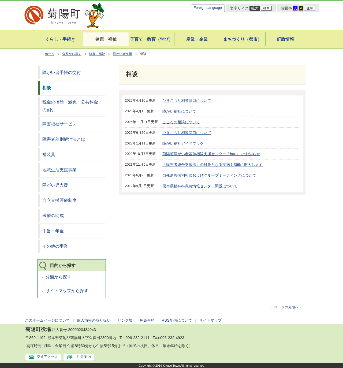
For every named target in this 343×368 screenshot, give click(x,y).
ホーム (49, 54)
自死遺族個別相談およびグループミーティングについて (209, 175)
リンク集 (125, 320)
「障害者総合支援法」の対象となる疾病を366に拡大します (212, 164)
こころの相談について (181, 122)
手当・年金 (53, 231)
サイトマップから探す (67, 290)
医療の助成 (53, 215)
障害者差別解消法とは (63, 139)
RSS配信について (177, 320)
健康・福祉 (97, 54)
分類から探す (71, 54)
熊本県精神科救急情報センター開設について (199, 186)
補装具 (48, 154)
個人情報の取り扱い (94, 320)
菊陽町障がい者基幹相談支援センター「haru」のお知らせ (211, 154)
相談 (46, 88)
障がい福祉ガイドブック (183, 143)
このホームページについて (47, 320)
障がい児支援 (55, 185)
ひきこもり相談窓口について (186, 100)
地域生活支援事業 (59, 170)
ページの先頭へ (286, 307)
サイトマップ (210, 320)
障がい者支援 (122, 54)
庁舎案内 (84, 357)
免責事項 (147, 320)
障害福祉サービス (59, 124)
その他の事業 (55, 246)
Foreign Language (208, 8)
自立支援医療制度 (59, 200)
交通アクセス (47, 357)
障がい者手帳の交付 (61, 72)
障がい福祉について (179, 111)
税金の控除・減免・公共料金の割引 (70, 106)
